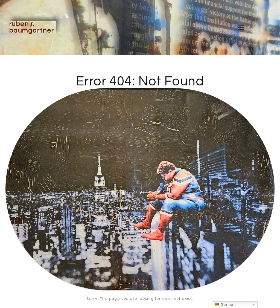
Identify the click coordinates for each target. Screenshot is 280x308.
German (225, 305)
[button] (241, 27)
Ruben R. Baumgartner (31, 27)
